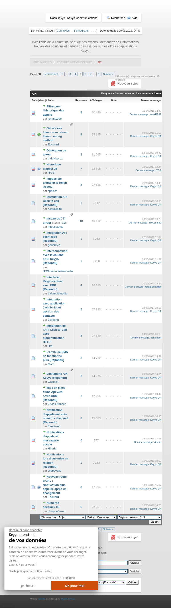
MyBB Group (68, 599)
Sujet (35, 100)
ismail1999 (55, 118)
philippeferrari (56, 511)
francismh (54, 426)
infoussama (55, 226)
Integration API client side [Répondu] (55, 236)
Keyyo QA (155, 136)
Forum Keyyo (42, 62)
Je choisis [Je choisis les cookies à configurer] (27, 586)
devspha (53, 319)
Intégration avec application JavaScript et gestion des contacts (54, 307)
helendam (156, 337)
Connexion (63, 30)
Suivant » (108, 74)
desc (42, 100)
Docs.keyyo (57, 18)
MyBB (41, 599)
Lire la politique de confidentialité (29, 571)
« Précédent (51, 74)
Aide (132, 18)
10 (81, 221)
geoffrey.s (54, 245)
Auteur (51, 100)
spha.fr (52, 191)
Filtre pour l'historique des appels (53, 110)
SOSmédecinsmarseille (58, 271)
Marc (51, 364)
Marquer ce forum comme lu (117, 93)
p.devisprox (55, 158)
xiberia (52, 448)
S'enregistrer (81, 30)
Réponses (81, 100)
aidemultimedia (57, 293)
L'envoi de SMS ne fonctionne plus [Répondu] (55, 356)
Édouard (53, 144)
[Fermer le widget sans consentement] (25, 530)
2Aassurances (57, 404)
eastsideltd (55, 209)
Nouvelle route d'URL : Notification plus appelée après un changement (55, 485)
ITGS (51, 172)
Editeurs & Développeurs (74, 62)
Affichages (96, 100)
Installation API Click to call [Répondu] (55, 201)
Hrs (50, 346)
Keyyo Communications (82, 18)
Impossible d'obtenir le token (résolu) (55, 182)
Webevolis (54, 470)
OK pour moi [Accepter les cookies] (74, 586)
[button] (8, 606)
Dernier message (151, 100)
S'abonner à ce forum (148, 93)
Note (113, 100)
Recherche (115, 18)
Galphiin (53, 381)
